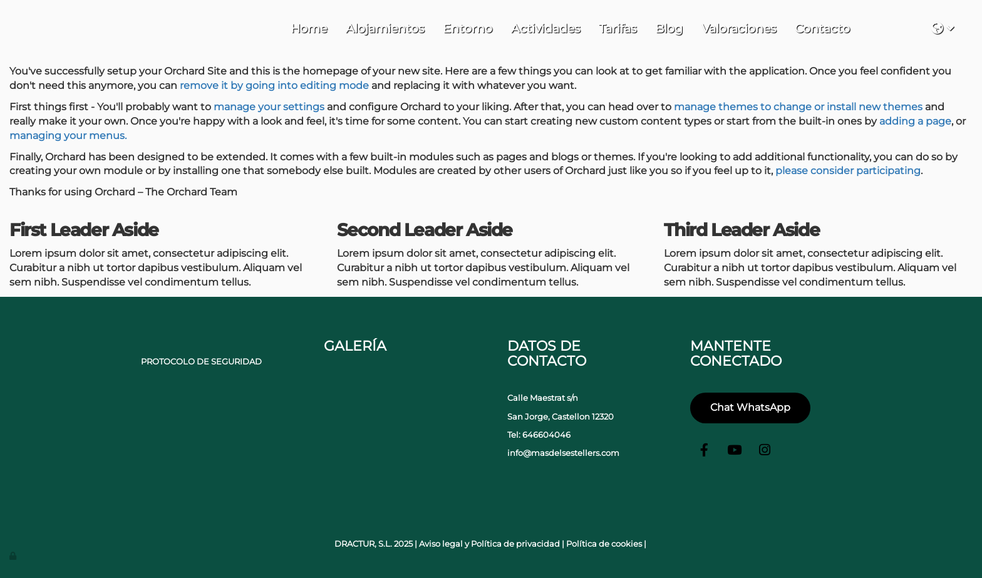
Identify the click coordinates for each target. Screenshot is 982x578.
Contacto (822, 28)
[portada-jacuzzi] (343, 406)
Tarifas (617, 28)
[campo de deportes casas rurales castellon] (456, 406)
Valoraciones (738, 28)
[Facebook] (704, 451)
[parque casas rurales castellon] (400, 406)
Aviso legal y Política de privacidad (489, 544)
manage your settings (269, 107)
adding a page (915, 121)
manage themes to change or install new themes (798, 107)
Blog (669, 28)
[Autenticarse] (13, 555)
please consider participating (848, 171)
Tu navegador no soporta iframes (890, 27)
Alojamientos (385, 28)
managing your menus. (68, 136)
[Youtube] (734, 451)
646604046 (546, 435)
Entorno (467, 28)
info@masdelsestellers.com (563, 453)
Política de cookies (604, 544)
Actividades (545, 28)
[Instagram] (765, 451)
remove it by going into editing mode (274, 85)
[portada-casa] (343, 462)
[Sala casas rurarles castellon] (456, 462)
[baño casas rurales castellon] (400, 462)
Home (309, 28)
